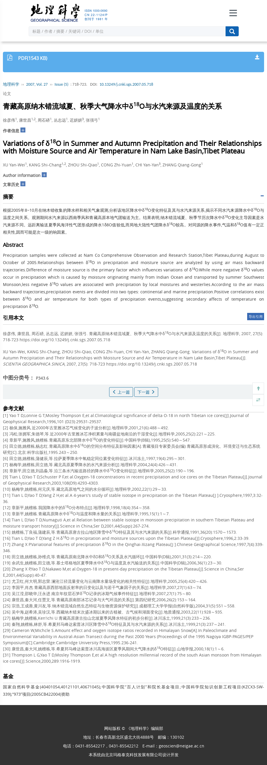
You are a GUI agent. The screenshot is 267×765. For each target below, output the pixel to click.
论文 (7, 93)
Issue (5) (62, 84)
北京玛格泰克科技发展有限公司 (133, 754)
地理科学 (11, 84)
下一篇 (146, 392)
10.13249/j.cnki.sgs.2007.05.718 (126, 84)
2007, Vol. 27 (37, 84)
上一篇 (121, 392)
